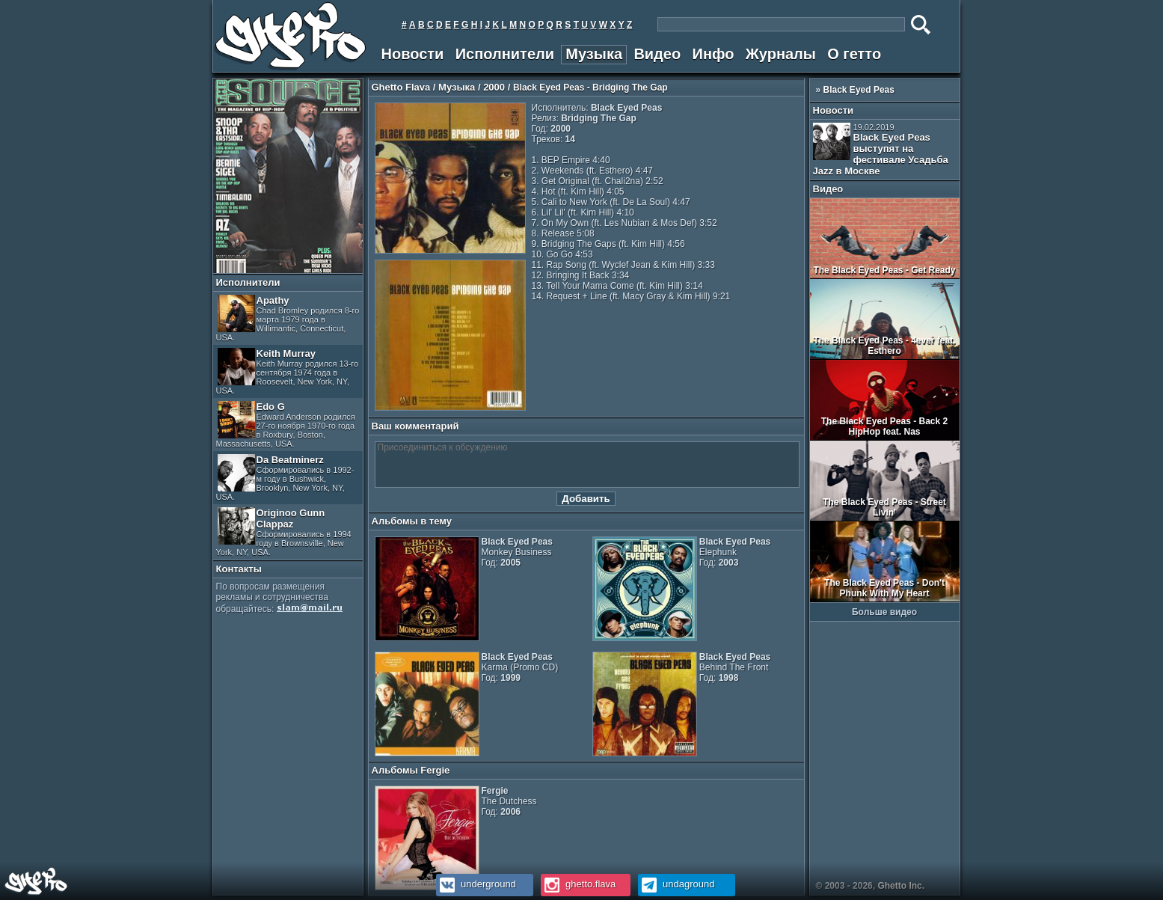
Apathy (288, 318)
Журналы (781, 54)
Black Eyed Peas (859, 90)
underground (476, 884)
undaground (676, 884)
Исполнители (504, 54)
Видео (657, 54)
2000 (494, 87)
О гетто (854, 54)
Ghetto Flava (401, 87)
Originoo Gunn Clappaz (284, 532)
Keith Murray (287, 371)
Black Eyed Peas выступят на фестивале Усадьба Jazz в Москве (880, 150)
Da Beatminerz (285, 477)
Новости (412, 54)
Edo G (285, 424)
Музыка (593, 54)
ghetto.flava (578, 884)
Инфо (713, 54)
